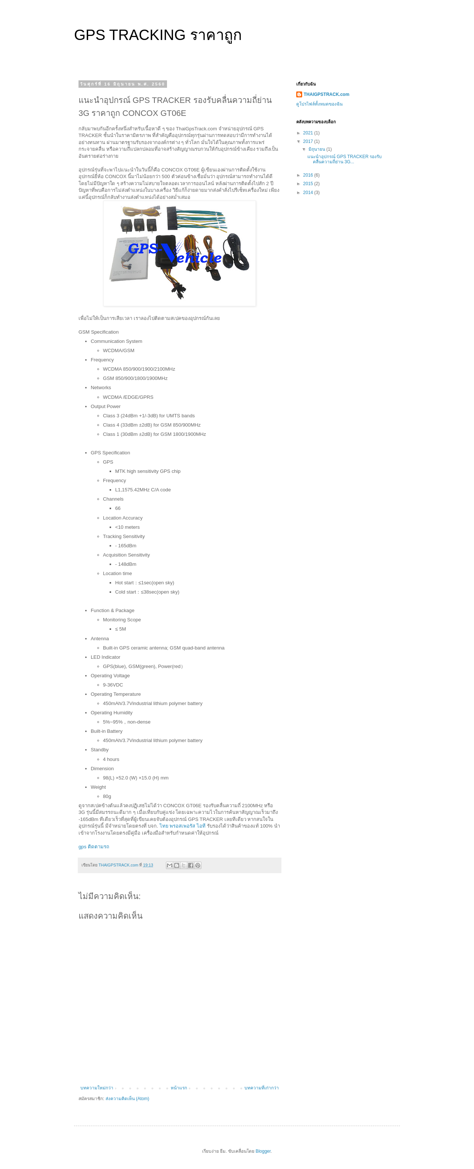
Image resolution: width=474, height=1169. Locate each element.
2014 (308, 192)
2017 (308, 141)
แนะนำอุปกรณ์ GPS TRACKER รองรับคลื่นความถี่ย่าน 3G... (344, 159)
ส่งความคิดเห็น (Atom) (127, 1098)
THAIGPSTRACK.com (326, 94)
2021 (308, 133)
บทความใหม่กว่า (96, 1087)
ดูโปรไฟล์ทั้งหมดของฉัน (319, 104)
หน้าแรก (179, 1087)
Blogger (263, 1151)
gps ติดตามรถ (94, 846)
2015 (308, 183)
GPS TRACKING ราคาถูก (158, 35)
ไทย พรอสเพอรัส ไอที (183, 826)
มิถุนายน (317, 149)
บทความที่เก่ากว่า (261, 1087)
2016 (308, 175)
